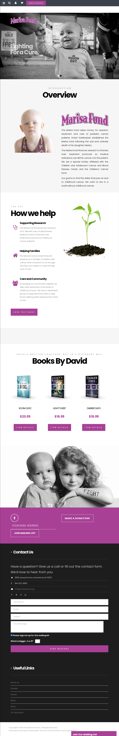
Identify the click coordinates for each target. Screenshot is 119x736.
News (13, 700)
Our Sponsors (17, 712)
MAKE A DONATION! (36, 3)
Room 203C (25, 408)
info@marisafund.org (24, 589)
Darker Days (94, 408)
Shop (13, 706)
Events (14, 694)
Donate (14, 688)
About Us (15, 682)
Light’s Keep (59, 408)
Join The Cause (24, 312)
